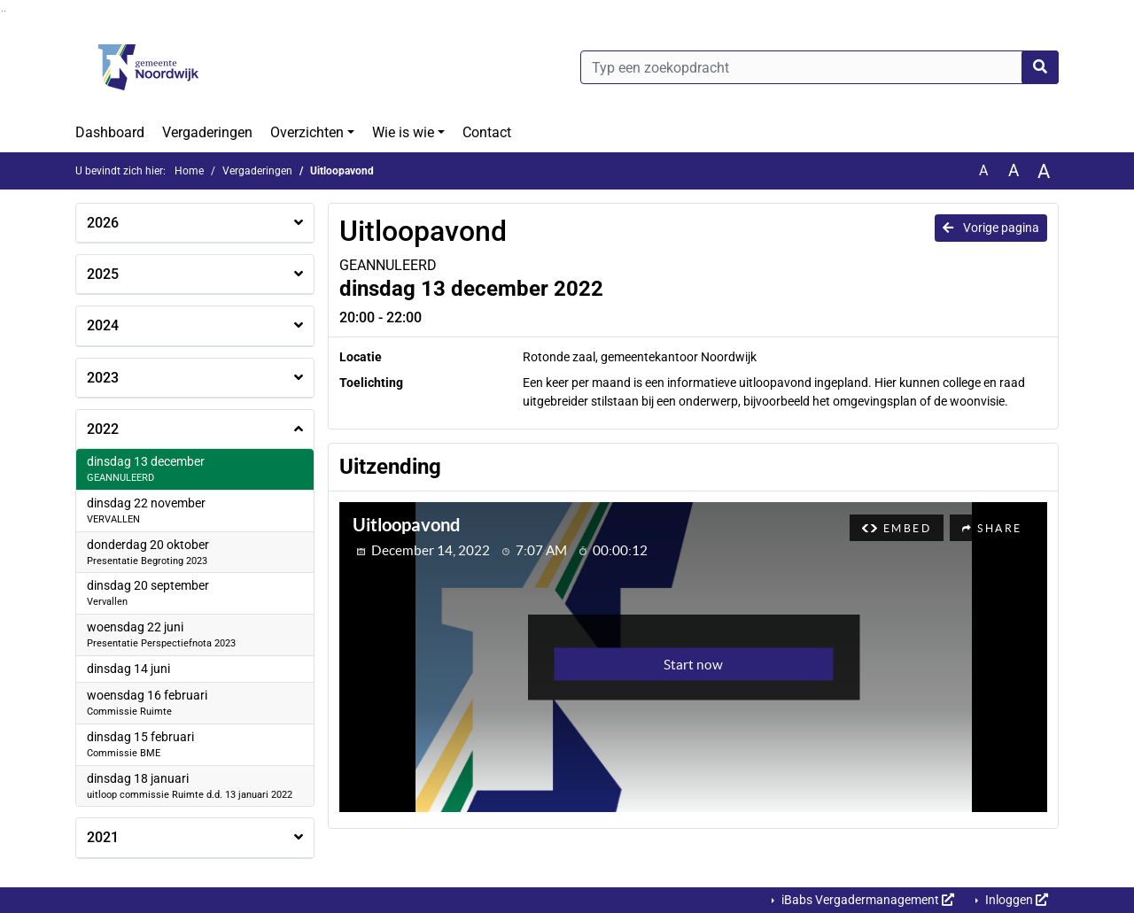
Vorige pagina (991, 228)
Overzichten (307, 132)
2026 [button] (103, 222)
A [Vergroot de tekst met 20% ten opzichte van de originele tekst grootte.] (1013, 170)
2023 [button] (103, 377)
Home (189, 171)
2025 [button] (103, 274)
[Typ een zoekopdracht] (819, 67)
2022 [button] (103, 429)
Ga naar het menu (4, 11)
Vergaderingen (207, 132)
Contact (486, 132)
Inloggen (1015, 900)
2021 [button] (103, 837)
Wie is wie (403, 132)
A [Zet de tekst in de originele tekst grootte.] (983, 170)
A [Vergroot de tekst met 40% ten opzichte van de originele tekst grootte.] (1043, 171)
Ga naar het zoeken (2, 11)
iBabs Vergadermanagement (866, 900)
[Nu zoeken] (1040, 67)
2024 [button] (103, 325)
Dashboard (109, 132)
